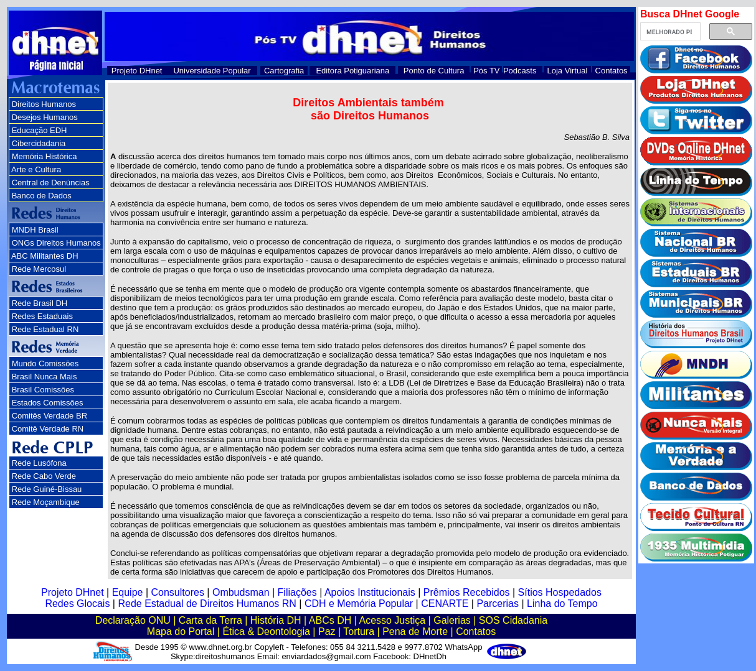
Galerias (452, 620)
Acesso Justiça (392, 620)
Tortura (358, 631)
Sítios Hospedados (560, 592)
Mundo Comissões (45, 363)
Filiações (297, 592)
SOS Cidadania (513, 620)
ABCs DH (330, 620)
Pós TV (486, 70)
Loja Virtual (567, 70)
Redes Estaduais (42, 316)
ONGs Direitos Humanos (56, 243)
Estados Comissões (47, 402)
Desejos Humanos (45, 117)
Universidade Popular (211, 70)
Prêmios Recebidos (466, 592)
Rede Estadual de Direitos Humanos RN (207, 603)
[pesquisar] (669, 31)
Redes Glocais (77, 603)
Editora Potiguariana (352, 70)
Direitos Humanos (44, 104)
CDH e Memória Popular (359, 603)
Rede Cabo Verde (44, 476)
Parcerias (497, 603)
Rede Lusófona (39, 463)
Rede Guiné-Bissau (47, 489)
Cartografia (284, 70)
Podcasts (519, 70)
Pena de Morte (415, 631)
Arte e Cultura (36, 169)
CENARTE (444, 603)
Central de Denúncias (51, 182)
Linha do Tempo (562, 603)
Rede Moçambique (46, 502)
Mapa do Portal (181, 631)
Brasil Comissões (43, 389)
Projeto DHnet (137, 70)
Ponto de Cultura (434, 70)
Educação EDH (39, 130)
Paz (327, 631)
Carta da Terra (210, 620)
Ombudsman (241, 592)
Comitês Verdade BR (49, 415)
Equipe (127, 592)
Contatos (611, 70)
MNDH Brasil (35, 229)
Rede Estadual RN (45, 329)
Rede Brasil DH (40, 303)
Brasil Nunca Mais (44, 376)
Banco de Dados (42, 195)
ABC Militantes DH (44, 256)
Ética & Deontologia (266, 631)
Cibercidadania (39, 143)
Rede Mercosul (39, 269)
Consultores (177, 592)
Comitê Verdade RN (48, 428)
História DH (275, 620)
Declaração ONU (133, 620)
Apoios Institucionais (369, 592)
